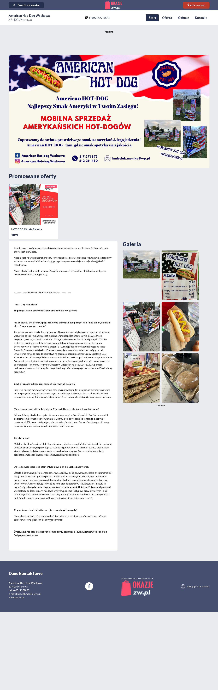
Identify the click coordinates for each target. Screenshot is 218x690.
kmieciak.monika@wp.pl (28, 593)
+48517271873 (99, 18)
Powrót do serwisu (26, 5)
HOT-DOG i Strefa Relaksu (26, 229)
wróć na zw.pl (196, 5)
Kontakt (201, 18)
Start (152, 18)
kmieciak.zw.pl (16, 597)
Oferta (167, 18)
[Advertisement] (109, 43)
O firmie (183, 18)
